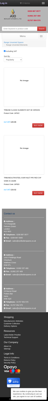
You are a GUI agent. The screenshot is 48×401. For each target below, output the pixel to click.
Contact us (9, 213)
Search (41, 29)
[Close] (44, 391)
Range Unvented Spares (13, 42)
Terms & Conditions (11, 358)
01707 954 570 (34, 20)
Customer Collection (12, 324)
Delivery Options (10, 326)
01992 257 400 (34, 16)
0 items (26, 3)
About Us (7, 346)
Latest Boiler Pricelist (12, 335)
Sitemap (7, 349)
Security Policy (10, 363)
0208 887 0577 (34, 11)
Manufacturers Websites (13, 321)
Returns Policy (9, 360)
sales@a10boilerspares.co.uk (24, 241)
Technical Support (11, 337)
